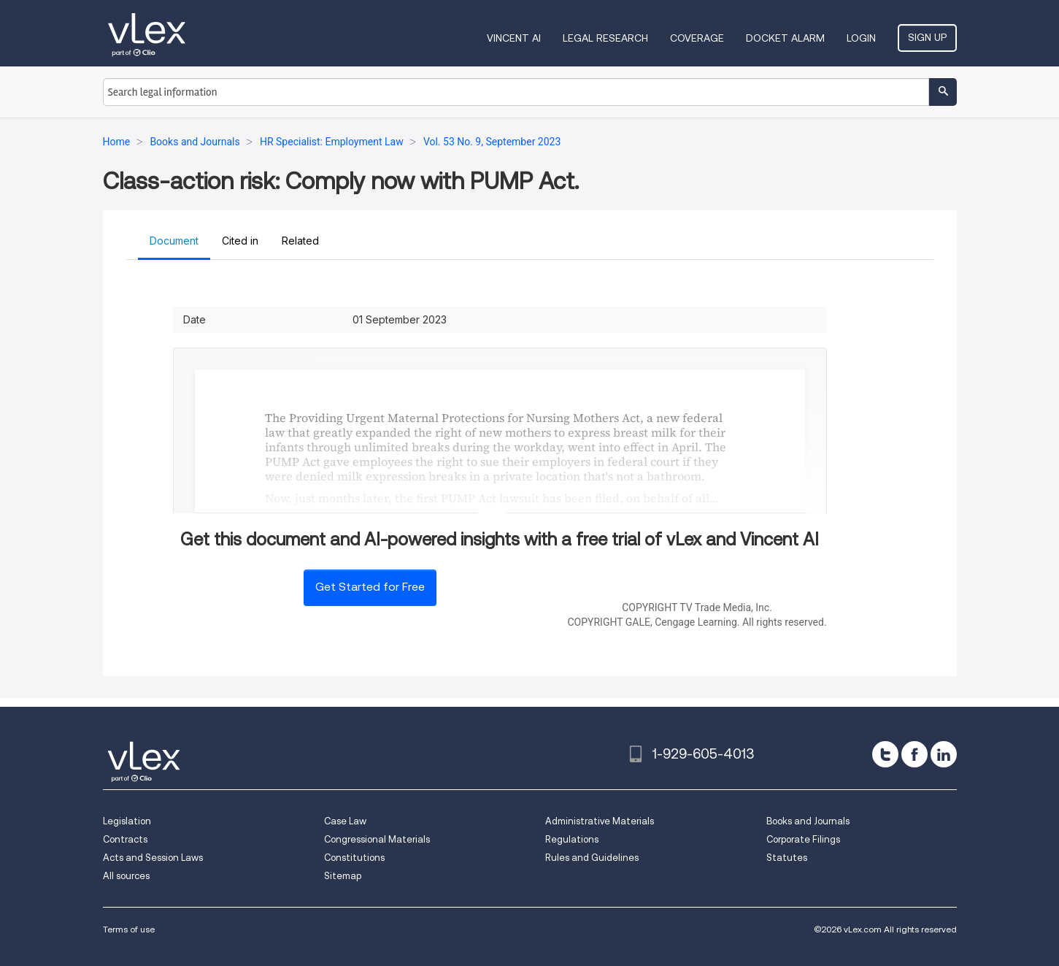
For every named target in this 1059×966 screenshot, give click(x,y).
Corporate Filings (803, 839)
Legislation (127, 821)
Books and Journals (808, 821)
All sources (126, 875)
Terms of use (129, 929)
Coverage (697, 38)
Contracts (125, 839)
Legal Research (605, 38)
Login (861, 38)
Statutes (786, 857)
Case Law (345, 821)
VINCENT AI (514, 38)
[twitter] (885, 754)
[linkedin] (944, 754)
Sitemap (342, 875)
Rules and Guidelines (592, 857)
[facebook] (914, 754)
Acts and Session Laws (153, 857)
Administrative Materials (599, 821)
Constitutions (354, 857)
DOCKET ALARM (785, 38)
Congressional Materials (377, 839)
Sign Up (927, 37)
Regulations (571, 839)
